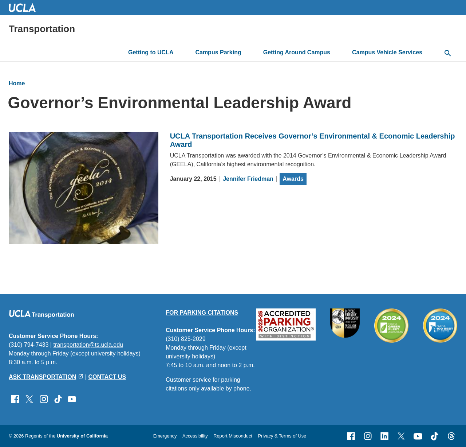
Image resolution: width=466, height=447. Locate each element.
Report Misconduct (232, 436)
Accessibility (195, 436)
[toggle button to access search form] (447, 54)
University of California (82, 436)
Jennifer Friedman (248, 179)
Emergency (165, 436)
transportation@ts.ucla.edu (88, 345)
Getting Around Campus (296, 52)
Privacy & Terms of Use (282, 436)
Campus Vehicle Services (387, 52)
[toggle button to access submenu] (179, 52)
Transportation (42, 29)
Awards (293, 179)
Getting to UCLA (150, 52)
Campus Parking (218, 52)
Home (17, 83)
